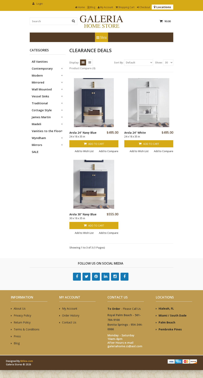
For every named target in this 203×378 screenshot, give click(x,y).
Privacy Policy (22, 315)
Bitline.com (26, 361)
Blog (91, 7)
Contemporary (42, 68)
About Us (20, 308)
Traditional (40, 103)
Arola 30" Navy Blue (82, 214)
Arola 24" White (135, 132)
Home (80, 7)
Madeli (36, 124)
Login (37, 3)
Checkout (143, 7)
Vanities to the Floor (47, 131)
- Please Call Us (124, 309)
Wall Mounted (42, 89)
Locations (162, 7)
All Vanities (40, 61)
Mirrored (38, 82)
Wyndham (39, 138)
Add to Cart (94, 144)
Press (17, 336)
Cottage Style (42, 110)
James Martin (41, 117)
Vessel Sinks (40, 96)
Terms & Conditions (26, 329)
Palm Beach (167, 322)
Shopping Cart (125, 7)
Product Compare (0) (82, 68)
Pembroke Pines (170, 329)
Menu (101, 37)
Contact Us (69, 322)
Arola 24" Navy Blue (82, 132)
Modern (37, 75)
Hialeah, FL (166, 308)
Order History (70, 315)
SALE (35, 152)
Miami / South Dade (173, 315)
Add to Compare (108, 151)
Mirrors (37, 145)
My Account (105, 7)
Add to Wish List (84, 151)
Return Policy (22, 322)
